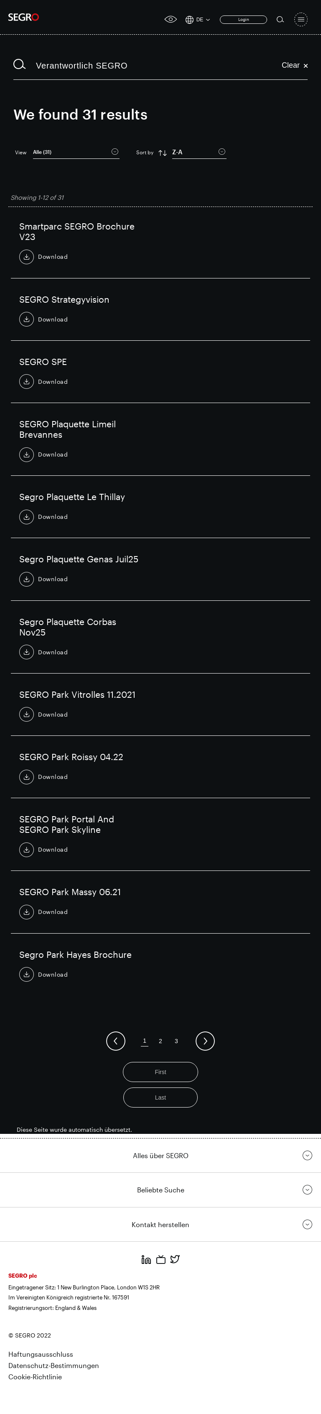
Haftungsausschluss (40, 1354)
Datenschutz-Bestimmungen (53, 1365)
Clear (295, 65)
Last (160, 1097)
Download (53, 256)
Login (243, 19)
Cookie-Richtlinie (35, 1376)
